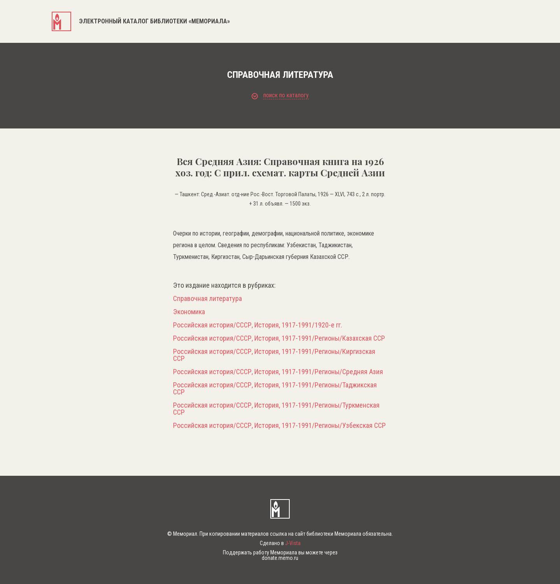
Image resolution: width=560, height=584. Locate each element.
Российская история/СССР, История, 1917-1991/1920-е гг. (257, 325)
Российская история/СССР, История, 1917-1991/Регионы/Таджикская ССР (275, 389)
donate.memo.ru (280, 558)
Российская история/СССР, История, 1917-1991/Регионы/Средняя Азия (278, 371)
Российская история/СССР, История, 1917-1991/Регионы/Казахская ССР (279, 338)
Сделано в (280, 543)
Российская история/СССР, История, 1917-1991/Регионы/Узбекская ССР (279, 425)
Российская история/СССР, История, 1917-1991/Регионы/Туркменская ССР (276, 409)
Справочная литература (207, 298)
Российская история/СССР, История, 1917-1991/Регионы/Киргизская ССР (274, 355)
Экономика (189, 311)
